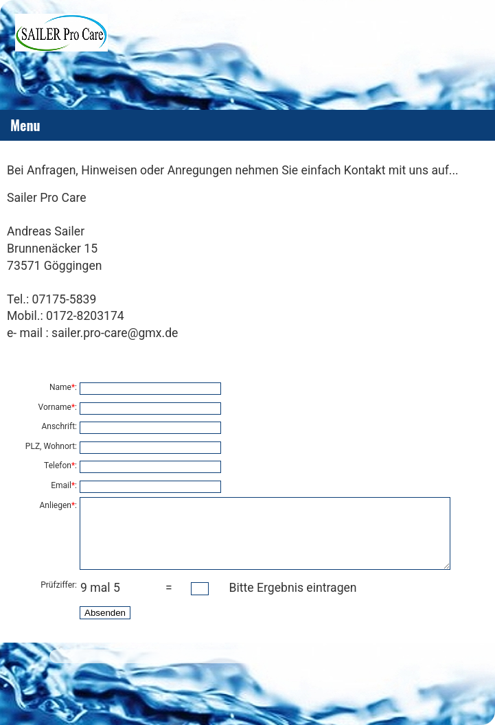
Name (60, 387)
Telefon (57, 465)
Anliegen (55, 505)
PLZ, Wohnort (50, 446)
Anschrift (58, 426)
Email (61, 485)
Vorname (54, 407)
